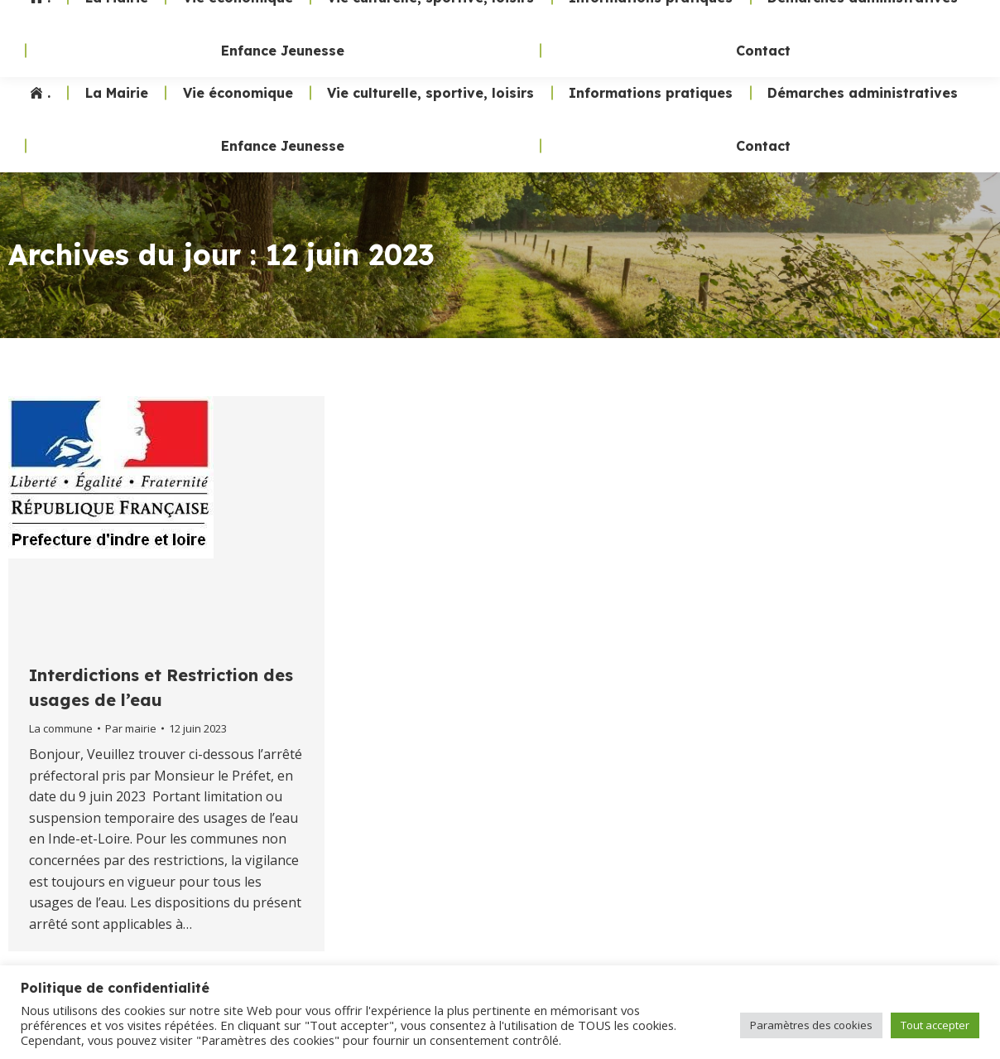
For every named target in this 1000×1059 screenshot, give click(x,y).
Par (130, 728)
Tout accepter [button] (935, 1025)
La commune (61, 728)
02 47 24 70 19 (684, 33)
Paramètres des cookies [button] (811, 1025)
